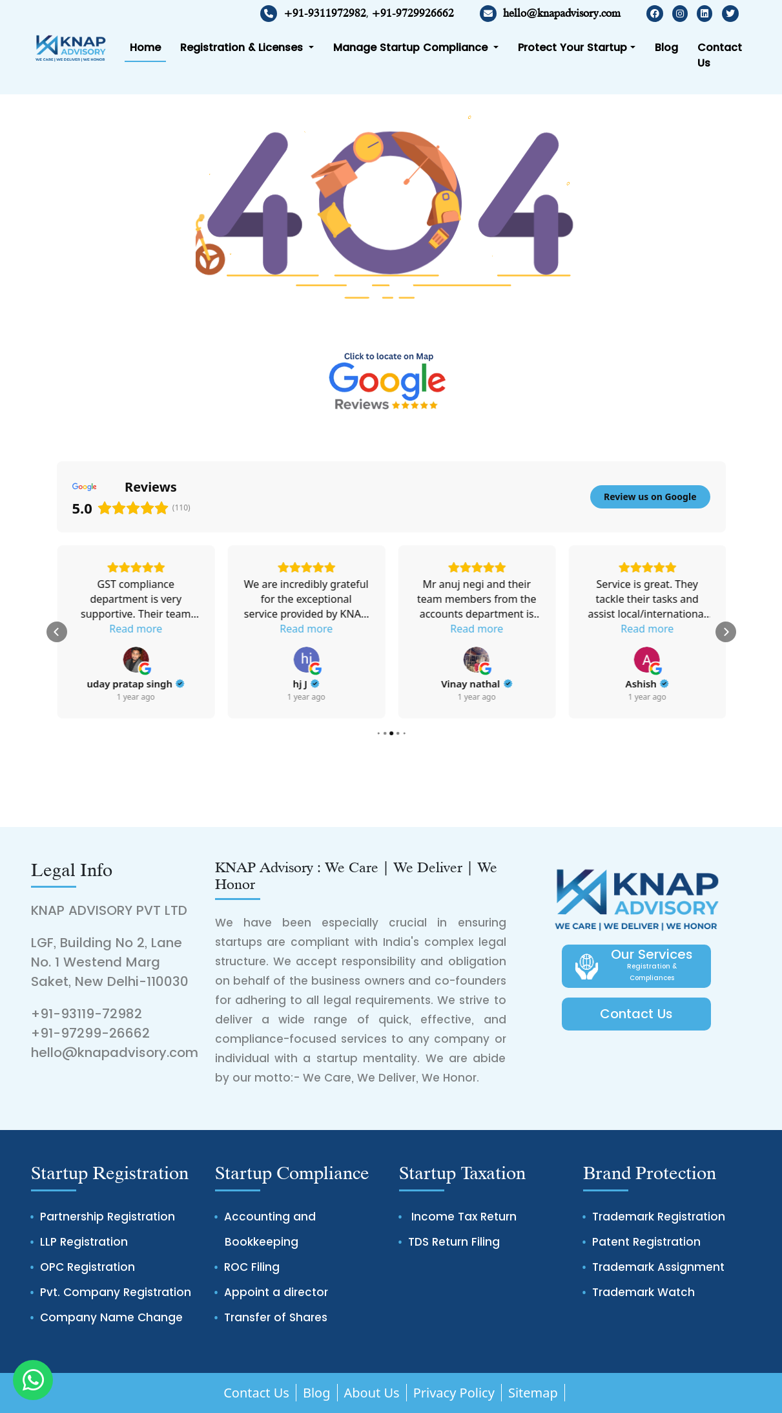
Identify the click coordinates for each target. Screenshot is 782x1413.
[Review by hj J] (476, 683)
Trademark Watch (643, 1292)
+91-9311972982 (324, 12)
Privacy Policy (454, 1392)
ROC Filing (252, 1267)
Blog (666, 47)
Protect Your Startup (572, 47)
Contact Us (719, 55)
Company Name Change (111, 1317)
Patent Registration (646, 1242)
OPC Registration (87, 1267)
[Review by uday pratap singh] (306, 683)
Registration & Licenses (243, 47)
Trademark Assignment (658, 1267)
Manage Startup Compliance (412, 47)
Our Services (652, 966)
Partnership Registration (107, 1216)
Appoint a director (276, 1292)
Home (145, 47)
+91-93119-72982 (86, 1014)
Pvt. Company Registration (115, 1292)
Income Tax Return (462, 1216)
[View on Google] (136, 645)
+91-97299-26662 (90, 1033)
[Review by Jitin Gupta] (135, 669)
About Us (372, 1392)
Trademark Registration (658, 1216)
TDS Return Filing (454, 1242)
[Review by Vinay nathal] (646, 683)
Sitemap (533, 1392)
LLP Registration (84, 1242)
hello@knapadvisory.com (550, 12)
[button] (56, 632)
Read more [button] (135, 614)
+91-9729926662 (412, 12)
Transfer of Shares (275, 1317)
